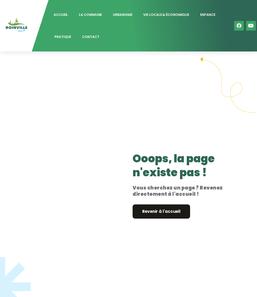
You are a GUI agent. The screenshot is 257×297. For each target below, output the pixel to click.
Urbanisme (122, 14)
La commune (90, 14)
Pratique (62, 36)
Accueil (61, 14)
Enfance (207, 14)
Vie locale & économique (166, 14)
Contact (90, 36)
